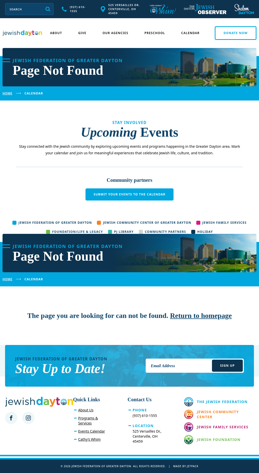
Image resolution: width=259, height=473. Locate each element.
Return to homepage (201, 315)
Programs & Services (88, 421)
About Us (85, 410)
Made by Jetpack (186, 466)
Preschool (154, 33)
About (56, 33)
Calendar (190, 33)
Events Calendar (91, 431)
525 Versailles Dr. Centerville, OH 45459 (120, 9)
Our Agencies (115, 33)
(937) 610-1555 (73, 9)
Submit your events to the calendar (129, 194)
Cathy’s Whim (89, 439)
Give (82, 33)
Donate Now (236, 33)
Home (7, 93)
